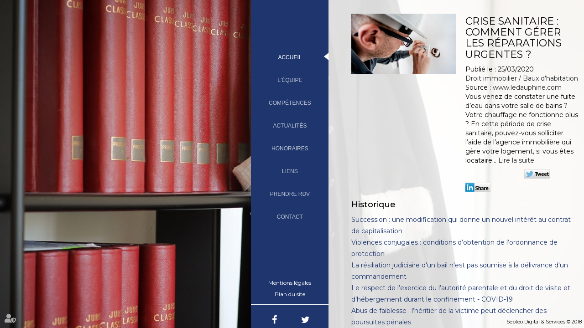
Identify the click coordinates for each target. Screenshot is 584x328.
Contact (290, 217)
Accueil (290, 57)
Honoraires (289, 148)
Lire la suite (516, 160)
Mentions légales (289, 282)
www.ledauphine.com (527, 87)
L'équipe (289, 80)
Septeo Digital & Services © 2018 (544, 321)
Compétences (290, 103)
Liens (290, 171)
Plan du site (290, 294)
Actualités (290, 126)
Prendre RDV (290, 194)
